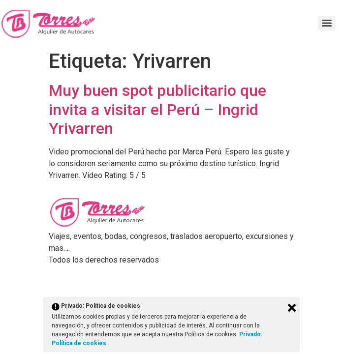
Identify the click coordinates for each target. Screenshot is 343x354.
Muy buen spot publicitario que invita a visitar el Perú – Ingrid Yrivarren (157, 109)
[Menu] (327, 23)
